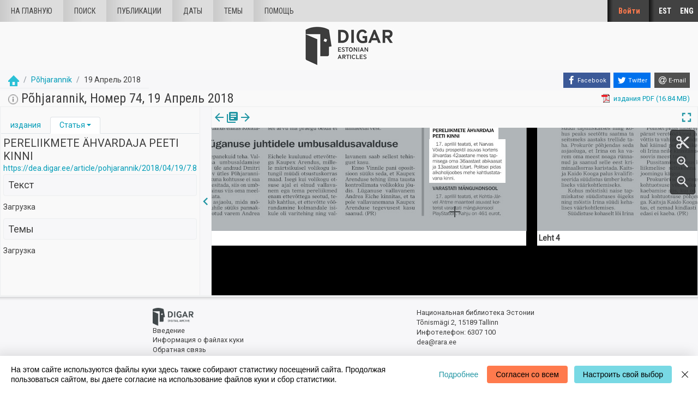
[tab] (25, 125)
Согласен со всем (527, 374)
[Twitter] (632, 80)
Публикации (139, 11)
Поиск (84, 11)
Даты (192, 11)
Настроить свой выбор (623, 374)
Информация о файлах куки (198, 340)
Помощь (279, 11)
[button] (89, 125)
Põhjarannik (51, 79)
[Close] (684, 374)
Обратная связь (179, 350)
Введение (169, 330)
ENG (687, 11)
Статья (72, 125)
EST (665, 11)
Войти (629, 11)
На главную (31, 11)
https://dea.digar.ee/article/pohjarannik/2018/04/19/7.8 (100, 168)
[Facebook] (586, 80)
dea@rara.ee (436, 342)
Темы (233, 11)
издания (25, 125)
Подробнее (459, 374)
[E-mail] (672, 80)
